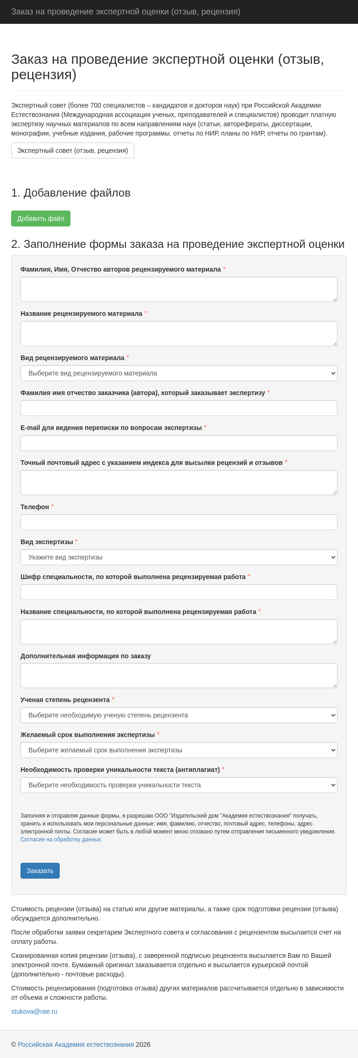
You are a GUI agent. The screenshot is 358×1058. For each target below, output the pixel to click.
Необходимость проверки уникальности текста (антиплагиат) (120, 769)
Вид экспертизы (47, 542)
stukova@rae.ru (34, 1011)
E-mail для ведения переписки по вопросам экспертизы (111, 427)
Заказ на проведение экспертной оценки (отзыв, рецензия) (126, 11)
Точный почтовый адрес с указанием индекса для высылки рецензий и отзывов (151, 462)
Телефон (35, 507)
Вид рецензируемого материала (72, 358)
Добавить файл (40, 218)
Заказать (40, 870)
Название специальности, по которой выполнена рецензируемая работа (138, 611)
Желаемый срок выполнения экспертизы (88, 734)
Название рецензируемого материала (81, 313)
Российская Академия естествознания (76, 1044)
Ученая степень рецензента (65, 699)
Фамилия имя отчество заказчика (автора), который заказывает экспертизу (143, 392)
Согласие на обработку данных (61, 839)
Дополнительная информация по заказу (86, 656)
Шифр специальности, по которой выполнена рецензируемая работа (133, 576)
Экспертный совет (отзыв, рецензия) (72, 150)
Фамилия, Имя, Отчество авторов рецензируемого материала (121, 269)
